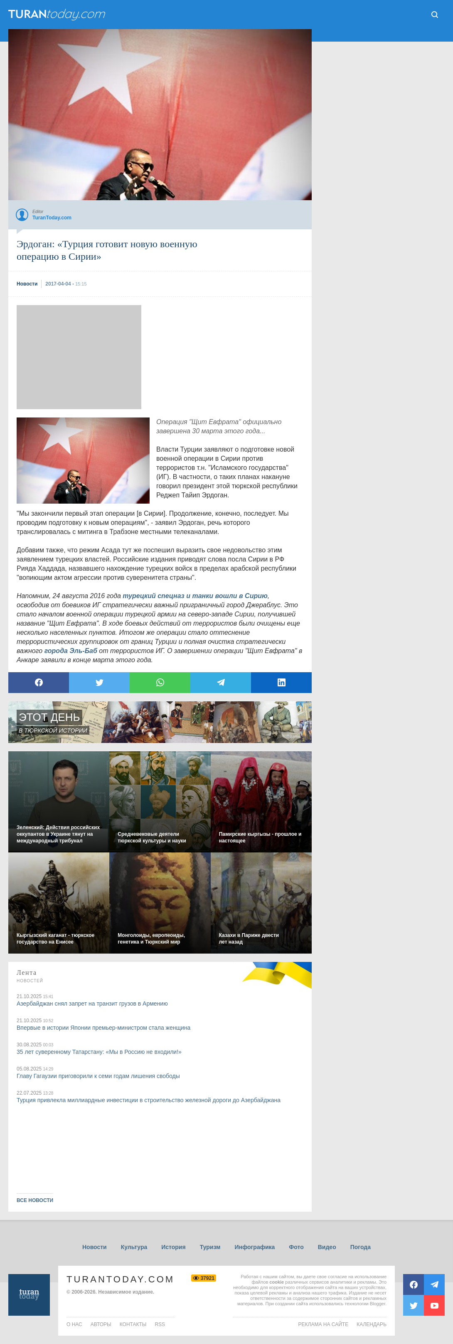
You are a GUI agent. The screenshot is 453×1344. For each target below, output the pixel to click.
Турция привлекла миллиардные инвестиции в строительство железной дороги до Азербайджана (149, 1100)
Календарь (372, 1324)
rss (160, 1324)
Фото (296, 1247)
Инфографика (254, 1247)
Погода (360, 1247)
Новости (94, 1247)
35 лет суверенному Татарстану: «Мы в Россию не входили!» (99, 1051)
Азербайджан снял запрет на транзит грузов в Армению (92, 1003)
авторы (101, 1324)
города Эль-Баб (70, 650)
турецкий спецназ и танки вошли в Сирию (195, 595)
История (173, 1247)
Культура (134, 1247)
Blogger (377, 1303)
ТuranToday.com (57, 14)
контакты (133, 1324)
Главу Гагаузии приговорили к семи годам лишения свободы (98, 1076)
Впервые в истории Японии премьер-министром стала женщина (103, 1027)
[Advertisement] (79, 357)
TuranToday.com (120, 1279)
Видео (327, 1247)
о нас (74, 1324)
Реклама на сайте (323, 1324)
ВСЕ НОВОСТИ (35, 1200)
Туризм (210, 1247)
